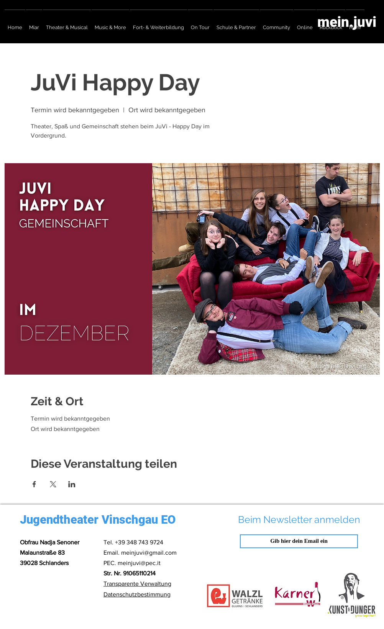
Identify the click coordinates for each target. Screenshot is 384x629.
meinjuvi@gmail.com (149, 552)
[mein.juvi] (338, 22)
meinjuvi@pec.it (139, 563)
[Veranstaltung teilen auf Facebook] (34, 484)
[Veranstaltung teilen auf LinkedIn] (71, 484)
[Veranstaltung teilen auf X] (53, 484)
